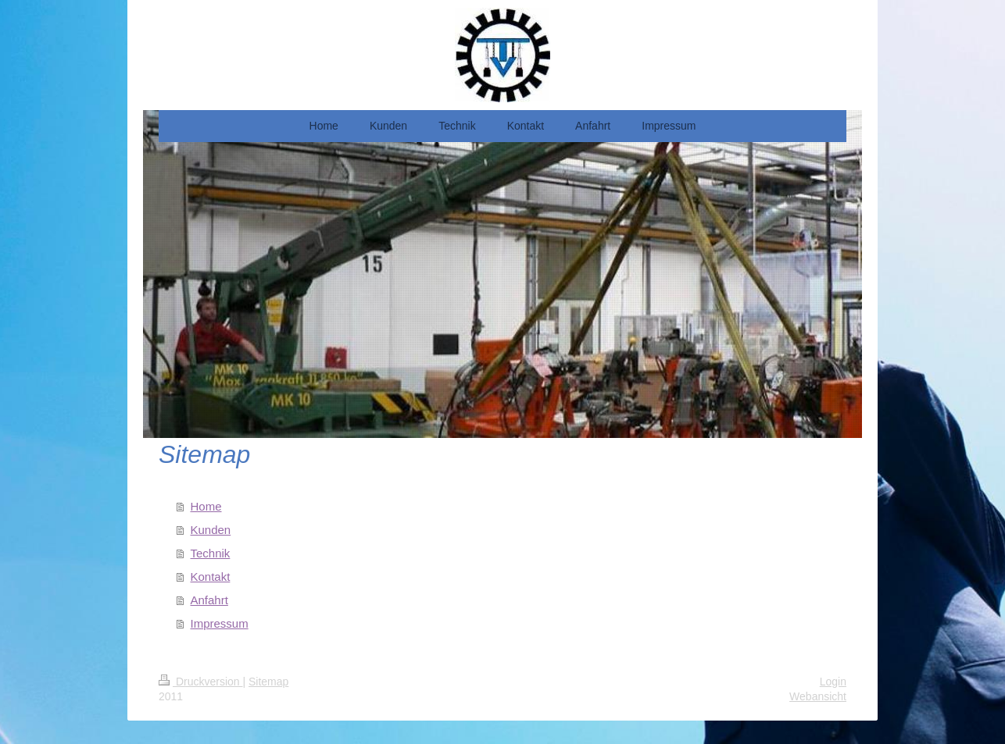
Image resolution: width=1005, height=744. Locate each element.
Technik (211, 553)
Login (833, 681)
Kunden (211, 529)
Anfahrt (209, 600)
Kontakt (211, 576)
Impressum (220, 623)
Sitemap (268, 681)
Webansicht (817, 696)
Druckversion (200, 681)
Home (206, 506)
